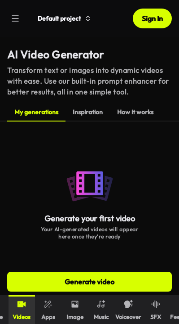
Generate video (89, 281)
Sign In (152, 18)
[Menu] (15, 18)
